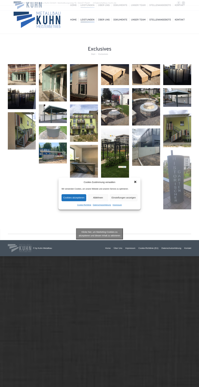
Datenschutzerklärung (102, 205)
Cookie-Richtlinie (84, 205)
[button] (135, 182)
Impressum (117, 205)
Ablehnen (98, 197)
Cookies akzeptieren (74, 197)
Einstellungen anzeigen (124, 197)
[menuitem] (73, 20)
